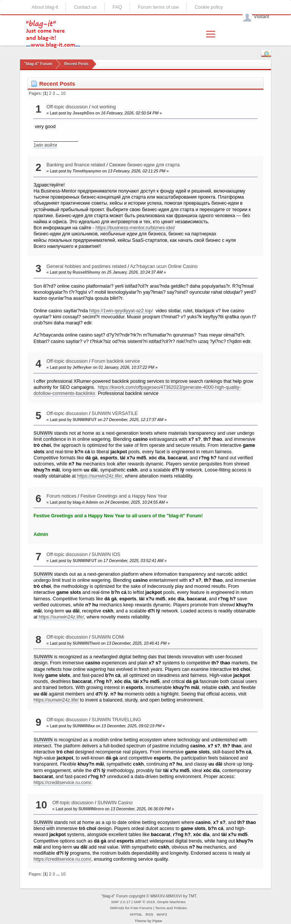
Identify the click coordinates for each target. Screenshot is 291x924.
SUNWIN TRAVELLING (116, 719)
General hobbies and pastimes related (87, 266)
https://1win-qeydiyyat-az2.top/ (121, 310)
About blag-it (44, 7)
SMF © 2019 (144, 902)
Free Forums (141, 908)
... (58, 93)
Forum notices (62, 496)
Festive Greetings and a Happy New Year (123, 496)
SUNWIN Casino (115, 802)
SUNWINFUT (85, 419)
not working (104, 107)
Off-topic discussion (67, 107)
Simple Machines (171, 902)
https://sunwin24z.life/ (99, 476)
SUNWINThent (86, 643)
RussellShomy (86, 272)
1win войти (45, 145)
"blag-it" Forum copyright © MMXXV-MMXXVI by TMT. (149, 896)
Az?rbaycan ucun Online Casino (163, 266)
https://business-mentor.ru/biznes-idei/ (135, 227)
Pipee (157, 921)
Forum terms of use (158, 7)
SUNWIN (43, 433)
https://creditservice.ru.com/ (62, 782)
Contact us (85, 7)
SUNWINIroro (91, 809)
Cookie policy (209, 7)
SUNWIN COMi (108, 637)
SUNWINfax (84, 726)
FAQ (117, 7)
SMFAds (117, 908)
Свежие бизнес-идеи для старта (144, 165)
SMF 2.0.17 (121, 902)
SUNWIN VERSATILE (115, 413)
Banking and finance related (76, 165)
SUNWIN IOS (106, 554)
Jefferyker (82, 367)
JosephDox (83, 113)
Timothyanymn (87, 171)
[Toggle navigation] (210, 34)
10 (63, 93)
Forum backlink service (116, 361)
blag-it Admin (85, 502)
